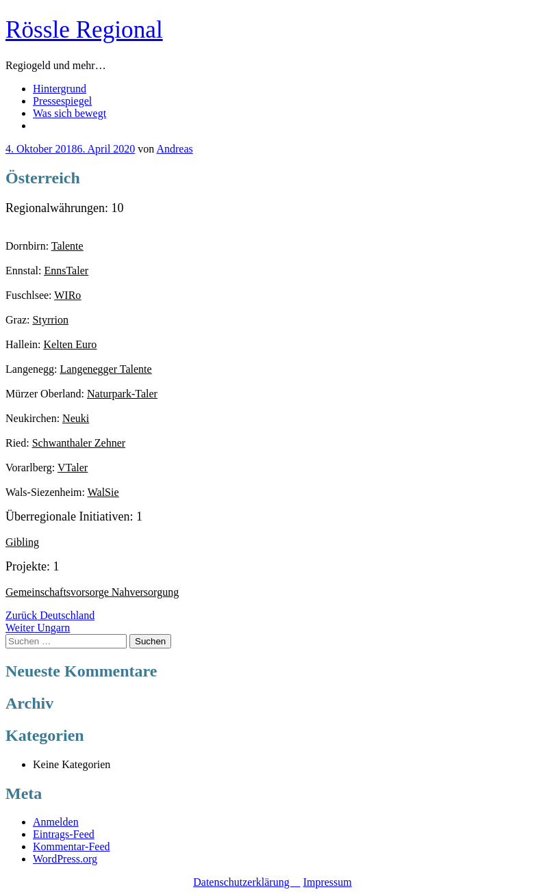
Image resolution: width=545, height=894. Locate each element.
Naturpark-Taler (122, 393)
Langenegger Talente (106, 369)
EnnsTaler (66, 270)
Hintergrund (59, 88)
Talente (67, 246)
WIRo (67, 295)
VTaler (73, 467)
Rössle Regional (84, 29)
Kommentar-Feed (71, 846)
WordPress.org (65, 859)
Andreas (174, 149)
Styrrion (50, 320)
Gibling (22, 542)
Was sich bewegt (69, 113)
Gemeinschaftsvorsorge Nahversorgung (92, 592)
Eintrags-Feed (63, 834)
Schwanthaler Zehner (78, 443)
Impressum (327, 882)
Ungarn (37, 627)
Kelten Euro (70, 344)
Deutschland (49, 615)
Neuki (75, 418)
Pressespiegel (62, 101)
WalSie (103, 492)
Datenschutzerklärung (246, 882)
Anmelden (56, 822)
